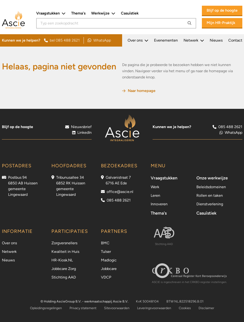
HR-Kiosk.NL (62, 260)
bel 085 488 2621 (62, 40)
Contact (235, 40)
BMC (105, 243)
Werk (155, 187)
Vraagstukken (50, 13)
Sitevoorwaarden (116, 308)
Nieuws (216, 40)
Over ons (138, 40)
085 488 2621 (119, 200)
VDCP (106, 277)
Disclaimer (206, 308)
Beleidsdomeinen (211, 187)
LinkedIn (82, 132)
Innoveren (159, 204)
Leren (155, 195)
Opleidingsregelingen (46, 308)
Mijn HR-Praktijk (221, 22)
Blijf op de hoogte (222, 10)
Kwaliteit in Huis (65, 251)
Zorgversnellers (64, 243)
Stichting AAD (63, 277)
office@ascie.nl (120, 191)
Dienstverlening (209, 204)
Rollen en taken (209, 195)
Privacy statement (83, 308)
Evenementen (166, 40)
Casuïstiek (130, 13)
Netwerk (194, 40)
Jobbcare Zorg (63, 268)
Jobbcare (109, 268)
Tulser (106, 251)
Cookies (185, 308)
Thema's (78, 13)
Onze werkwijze (212, 178)
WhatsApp (99, 40)
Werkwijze (103, 13)
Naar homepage (138, 90)
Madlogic (109, 260)
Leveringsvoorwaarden (154, 308)
